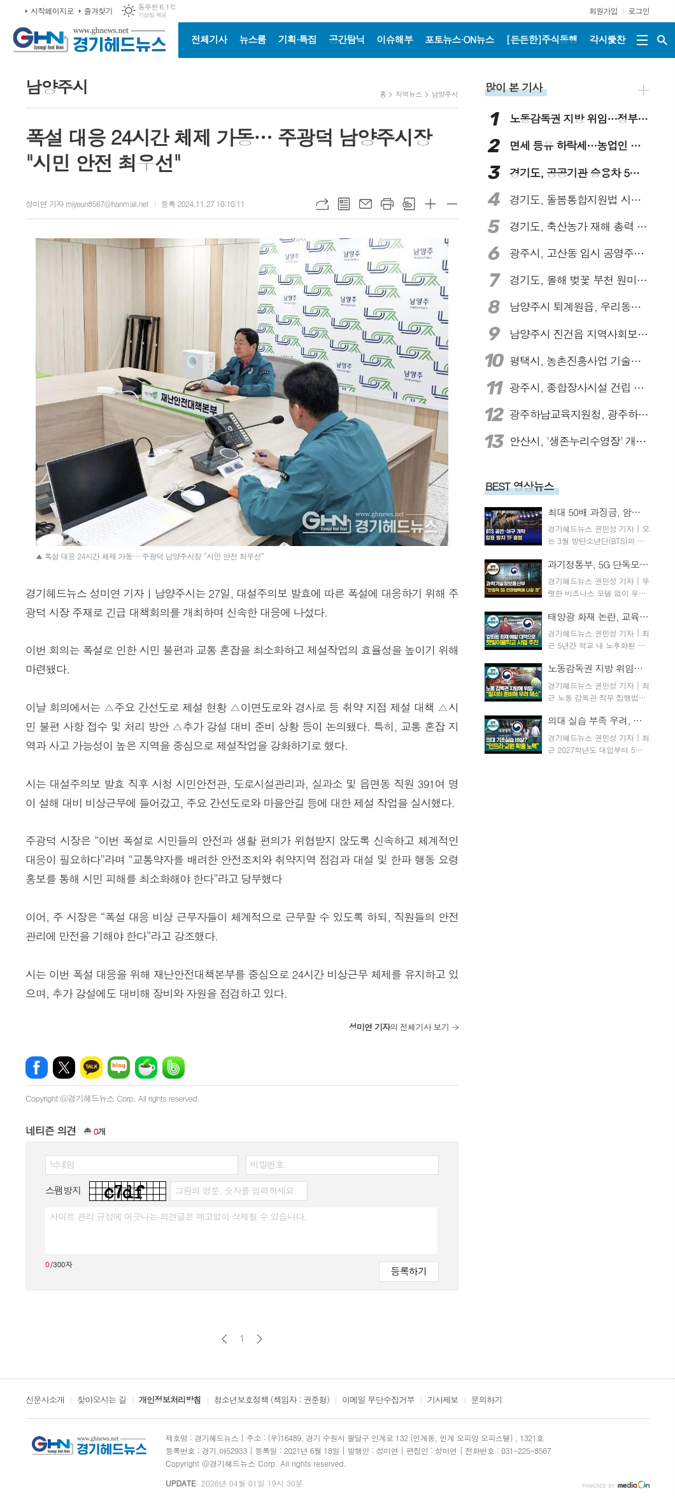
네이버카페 (146, 1067)
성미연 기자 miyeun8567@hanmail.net (86, 203)
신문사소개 (44, 1400)
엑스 (64, 1067)
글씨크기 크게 (430, 204)
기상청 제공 (152, 15)
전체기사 (209, 39)
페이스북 (36, 1067)
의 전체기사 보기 (399, 1027)
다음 (259, 1339)
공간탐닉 (346, 39)
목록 (344, 204)
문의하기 (486, 1400)
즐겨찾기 (98, 10)
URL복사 (322, 204)
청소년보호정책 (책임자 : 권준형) (271, 1400)
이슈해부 (395, 39)
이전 (224, 1339)
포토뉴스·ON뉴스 (459, 39)
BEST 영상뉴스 (519, 486)
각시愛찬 (607, 39)
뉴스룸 (252, 39)
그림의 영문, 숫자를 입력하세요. (235, 1190)
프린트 (387, 204)
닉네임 (62, 1164)
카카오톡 (91, 1067)
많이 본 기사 (513, 87)
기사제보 (442, 1400)
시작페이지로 (52, 10)
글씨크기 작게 (452, 204)
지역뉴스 (408, 94)
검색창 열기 (662, 40)
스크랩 (408, 204)
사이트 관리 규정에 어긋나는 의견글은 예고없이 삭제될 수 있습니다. (178, 1216)
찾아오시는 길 (101, 1400)
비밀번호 (267, 1164)
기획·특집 (297, 39)
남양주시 (445, 94)
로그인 (639, 10)
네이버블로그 (119, 1067)
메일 (365, 204)
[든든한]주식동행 (542, 39)
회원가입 (603, 10)
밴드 (173, 1067)
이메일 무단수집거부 (378, 1400)
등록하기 (409, 1270)
